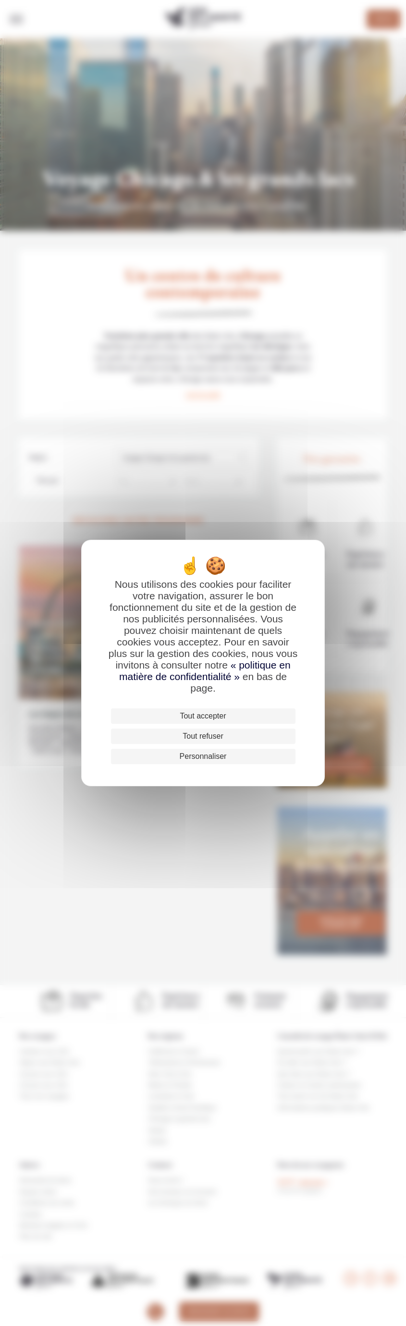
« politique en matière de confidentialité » (205, 670)
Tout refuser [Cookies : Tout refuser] (203, 736)
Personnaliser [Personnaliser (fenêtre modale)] (203, 756)
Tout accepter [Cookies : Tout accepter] (203, 716)
